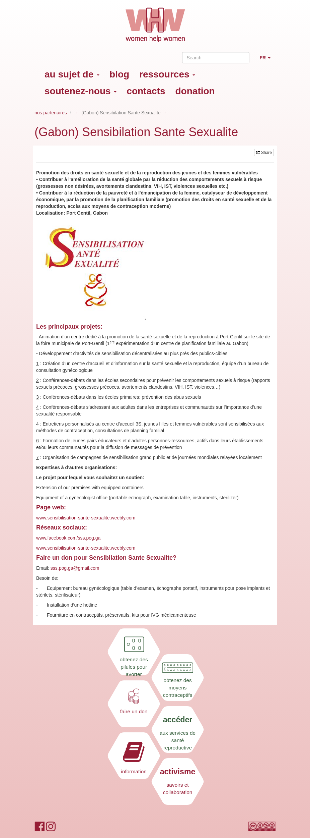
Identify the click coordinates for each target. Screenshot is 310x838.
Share (264, 152)
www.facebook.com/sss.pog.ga (68, 538)
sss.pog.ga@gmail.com (75, 568)
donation (195, 91)
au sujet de (72, 74)
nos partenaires (50, 112)
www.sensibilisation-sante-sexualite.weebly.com (85, 517)
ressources (167, 74)
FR (267, 60)
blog (119, 74)
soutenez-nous (81, 91)
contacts (146, 91)
